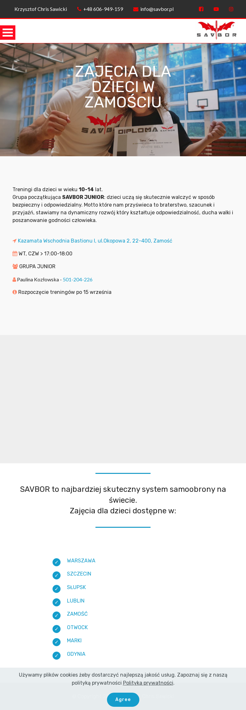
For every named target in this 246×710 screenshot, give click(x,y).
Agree (123, 699)
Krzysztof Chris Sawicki (39, 9)
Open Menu (7, 32)
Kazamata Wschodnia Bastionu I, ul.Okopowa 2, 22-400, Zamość (94, 241)
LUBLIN (76, 601)
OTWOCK (77, 627)
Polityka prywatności (148, 682)
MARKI (74, 640)
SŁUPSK (76, 587)
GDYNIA (76, 654)
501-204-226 (78, 279)
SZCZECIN (79, 574)
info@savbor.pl (153, 9)
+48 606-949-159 (100, 9)
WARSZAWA (81, 561)
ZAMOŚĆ (77, 614)
